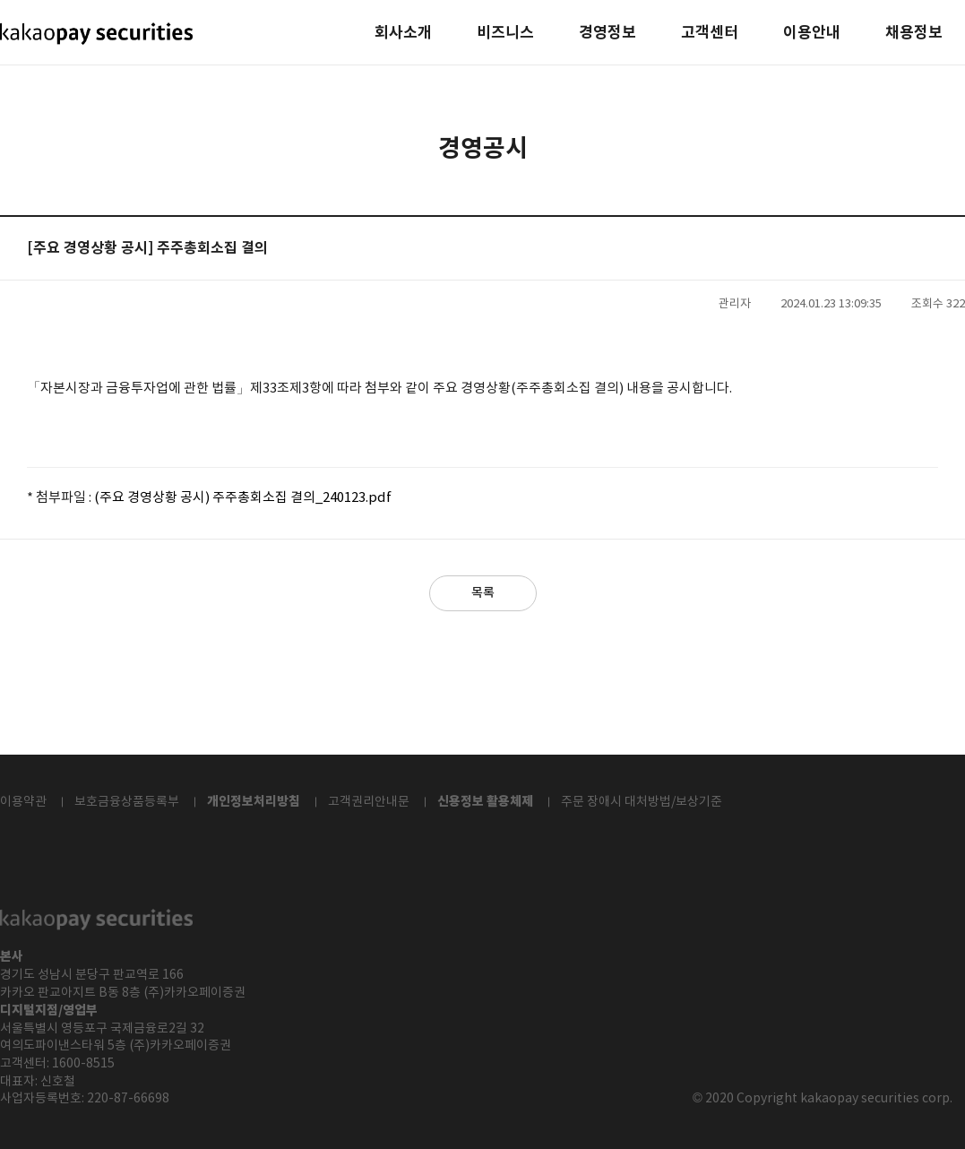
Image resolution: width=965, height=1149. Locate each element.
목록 (483, 592)
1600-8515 (83, 1064)
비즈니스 (505, 33)
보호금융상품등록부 (126, 802)
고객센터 (709, 33)
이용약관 (23, 802)
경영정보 (607, 33)
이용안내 (811, 33)
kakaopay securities (96, 34)
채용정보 (914, 33)
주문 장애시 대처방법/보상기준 (641, 802)
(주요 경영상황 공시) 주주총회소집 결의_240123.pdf (243, 497)
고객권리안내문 (368, 802)
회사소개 (403, 33)
